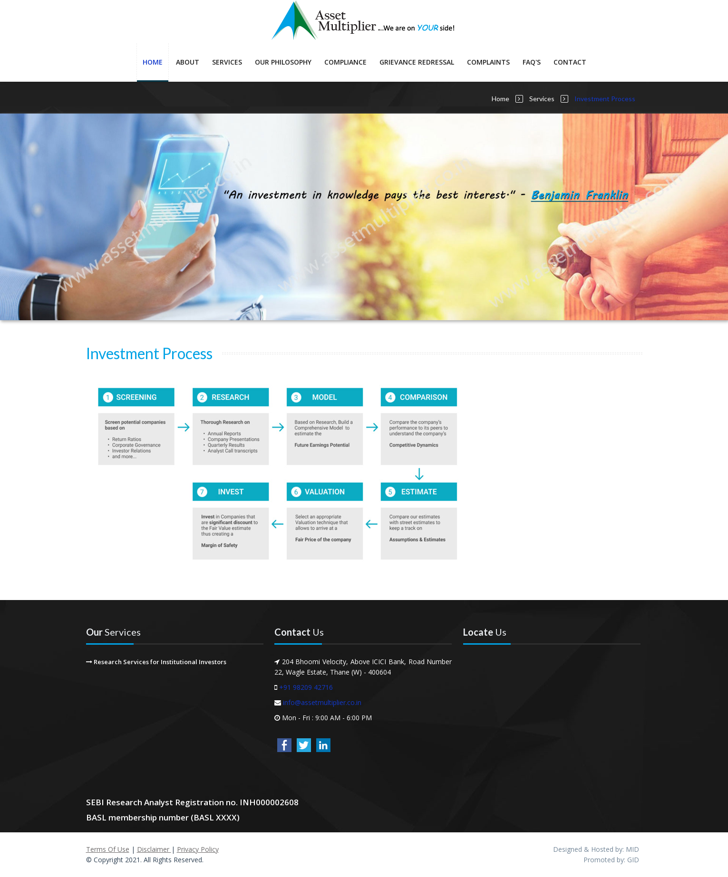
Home (153, 62)
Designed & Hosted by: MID (596, 849)
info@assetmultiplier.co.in (322, 702)
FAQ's (532, 62)
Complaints (488, 62)
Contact (569, 62)
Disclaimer (154, 849)
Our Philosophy (283, 62)
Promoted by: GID (611, 859)
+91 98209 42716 (306, 687)
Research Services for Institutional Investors (156, 662)
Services (227, 62)
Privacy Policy (198, 849)
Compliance (345, 62)
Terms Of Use (107, 849)
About (187, 62)
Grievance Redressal (416, 62)
